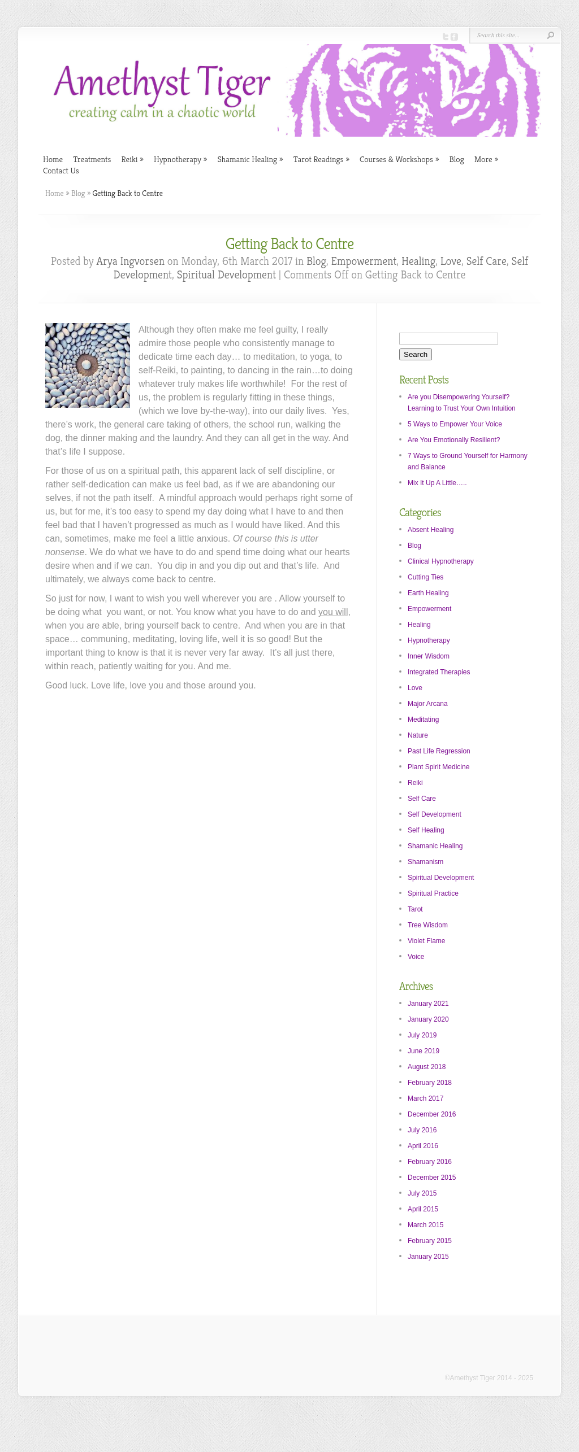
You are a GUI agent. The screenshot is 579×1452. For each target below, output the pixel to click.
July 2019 (422, 1035)
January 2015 (428, 1257)
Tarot (415, 909)
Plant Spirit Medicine (438, 767)
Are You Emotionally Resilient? (454, 440)
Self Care (486, 261)
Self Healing (426, 830)
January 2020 (428, 1019)
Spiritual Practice (433, 893)
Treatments (92, 159)
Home (53, 159)
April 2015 (423, 1209)
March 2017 (425, 1098)
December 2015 (432, 1177)
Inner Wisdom (429, 656)
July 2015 (422, 1193)
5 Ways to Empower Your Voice (455, 424)
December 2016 (432, 1114)
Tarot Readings (321, 159)
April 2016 (423, 1146)
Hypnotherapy (180, 159)
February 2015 (430, 1241)
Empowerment (364, 261)
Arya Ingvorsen (131, 261)
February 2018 (430, 1083)
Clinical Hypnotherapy (441, 561)
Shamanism (425, 862)
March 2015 (425, 1225)
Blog (456, 159)
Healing (418, 261)
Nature (418, 735)
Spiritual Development (226, 275)
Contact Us (61, 170)
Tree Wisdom (428, 925)
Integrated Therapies (439, 672)
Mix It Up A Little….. (437, 483)
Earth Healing (428, 593)
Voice (416, 957)
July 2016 (422, 1130)
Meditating (423, 719)
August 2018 (427, 1067)
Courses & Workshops (399, 159)
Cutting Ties (425, 577)
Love (450, 261)
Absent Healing (430, 530)
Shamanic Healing (250, 159)
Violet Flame (426, 941)
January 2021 (428, 1004)
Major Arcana (428, 704)
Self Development (434, 814)
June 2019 (423, 1051)
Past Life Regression (439, 751)
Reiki (132, 159)
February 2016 (430, 1162)
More (486, 159)
